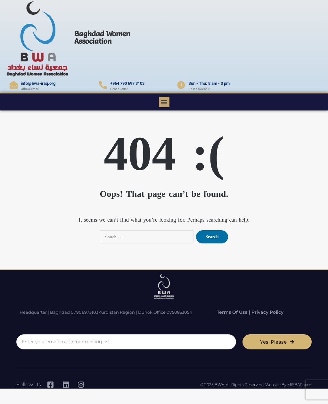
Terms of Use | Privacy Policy (245, 311)
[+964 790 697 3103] (103, 85)
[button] (164, 102)
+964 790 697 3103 (127, 83)
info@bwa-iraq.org (38, 83)
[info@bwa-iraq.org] (14, 85)
